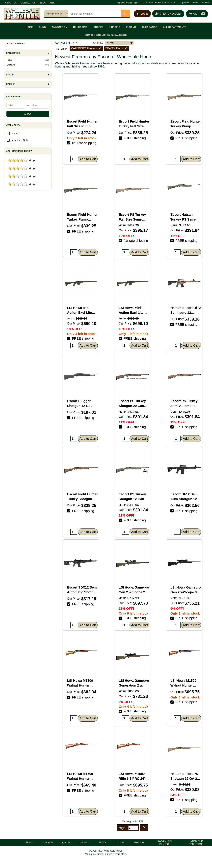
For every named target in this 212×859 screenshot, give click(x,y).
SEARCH (48, 842)
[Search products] (94, 13)
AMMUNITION (59, 27)
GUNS (42, 27)
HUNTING (114, 27)
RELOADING (80, 27)
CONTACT (84, 842)
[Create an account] (168, 13)
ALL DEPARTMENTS (174, 27)
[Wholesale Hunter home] (22, 14)
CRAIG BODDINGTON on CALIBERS (106, 35)
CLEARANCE (149, 27)
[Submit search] (125, 13)
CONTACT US (28, 2)
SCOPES (99, 27)
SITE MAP (139, 842)
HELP (53, 2)
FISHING (131, 27)
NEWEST (112, 43)
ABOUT (66, 842)
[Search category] (56, 13)
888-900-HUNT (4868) (127, 2)
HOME (29, 27)
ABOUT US (11, 2)
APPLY (28, 114)
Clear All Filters (16, 43)
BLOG (43, 2)
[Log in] (142, 13)
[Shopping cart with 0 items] (197, 13)
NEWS (102, 842)
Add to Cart (88, 159)
